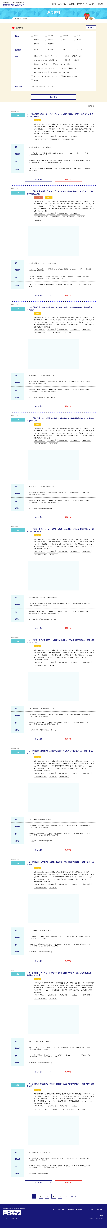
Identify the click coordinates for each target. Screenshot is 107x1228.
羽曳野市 (36, 39)
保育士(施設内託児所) (40, 72)
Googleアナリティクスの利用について (96, 1218)
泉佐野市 (51, 35)
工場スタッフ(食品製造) (41, 64)
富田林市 (51, 44)
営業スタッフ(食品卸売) (72, 60)
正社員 (36, 49)
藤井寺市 (36, 44)
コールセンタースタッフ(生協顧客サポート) (47, 60)
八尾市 (79, 39)
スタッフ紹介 (62, 4)
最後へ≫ (73, 1196)
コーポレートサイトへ (9, 1218)
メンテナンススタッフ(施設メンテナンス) (46, 76)
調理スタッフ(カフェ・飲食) (61, 64)
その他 (36, 80)
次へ (66, 1196)
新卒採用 (79, 4)
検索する (53, 97)
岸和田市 (51, 39)
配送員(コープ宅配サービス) (73, 56)
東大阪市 (65, 35)
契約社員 (51, 49)
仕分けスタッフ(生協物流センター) (68, 68)
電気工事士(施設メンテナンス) (60, 72)
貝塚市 (65, 39)
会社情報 (100, 4)
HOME (54, 4)
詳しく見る (39, 179)
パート (65, 49)
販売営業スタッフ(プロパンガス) (44, 68)
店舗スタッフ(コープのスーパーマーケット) (47, 56)
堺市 (78, 35)
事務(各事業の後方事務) (70, 76)
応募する (68, 179)
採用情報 (71, 4)
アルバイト (80, 49)
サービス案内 (90, 4)
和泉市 (36, 35)
